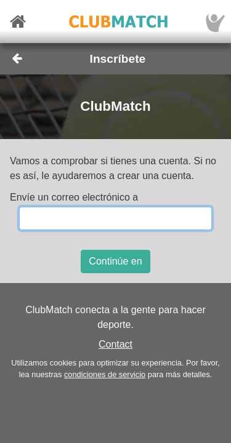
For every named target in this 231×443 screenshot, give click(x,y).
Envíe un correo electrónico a (74, 197)
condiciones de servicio (104, 374)
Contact (115, 344)
